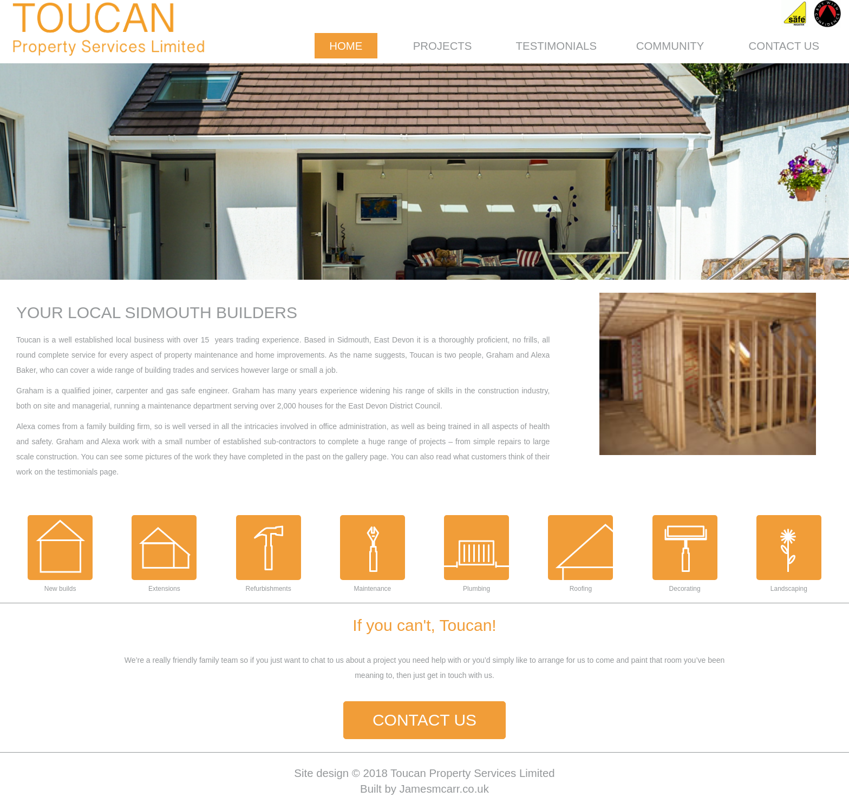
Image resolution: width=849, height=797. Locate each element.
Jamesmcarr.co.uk (444, 789)
